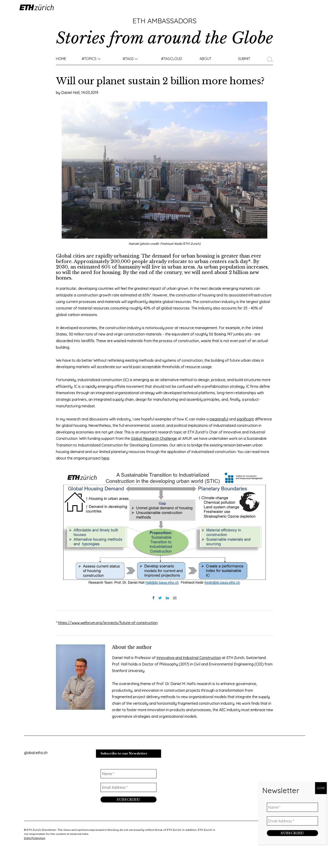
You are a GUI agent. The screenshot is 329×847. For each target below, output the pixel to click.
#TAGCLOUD (171, 58)
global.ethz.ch (36, 752)
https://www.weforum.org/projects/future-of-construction (108, 622)
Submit (244, 58)
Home (61, 58)
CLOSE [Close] (321, 788)
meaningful (219, 419)
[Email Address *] (129, 787)
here (105, 458)
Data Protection (34, 838)
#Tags (128, 58)
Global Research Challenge (154, 438)
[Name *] (129, 773)
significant (245, 419)
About (205, 58)
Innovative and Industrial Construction (189, 657)
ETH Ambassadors (164, 20)
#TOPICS (89, 58)
